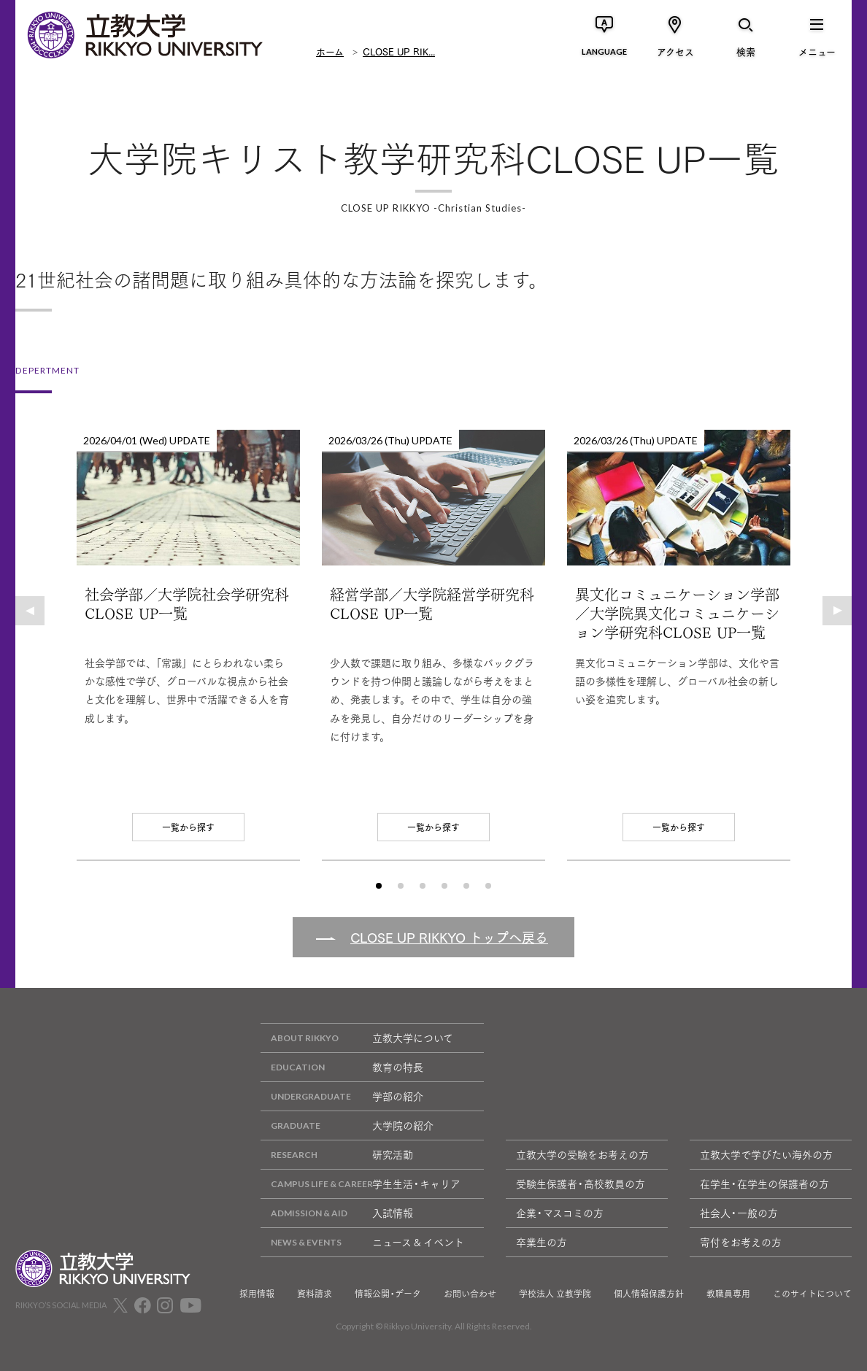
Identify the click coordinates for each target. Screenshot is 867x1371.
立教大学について (357, 1038)
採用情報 (256, 1293)
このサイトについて (812, 1293)
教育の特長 (342, 1067)
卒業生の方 (541, 1242)
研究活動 (337, 1154)
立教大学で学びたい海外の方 (766, 1154)
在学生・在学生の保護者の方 (764, 1183)
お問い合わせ (470, 1293)
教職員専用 (728, 1293)
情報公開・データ (388, 1293)
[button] (30, 610)
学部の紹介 (342, 1096)
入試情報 (337, 1213)
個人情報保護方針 (649, 1293)
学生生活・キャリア (361, 1184)
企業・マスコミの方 (560, 1212)
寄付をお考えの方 (741, 1242)
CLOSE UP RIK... (399, 51)
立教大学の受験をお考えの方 (582, 1154)
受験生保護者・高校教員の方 (580, 1183)
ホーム (330, 51)
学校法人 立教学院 (555, 1293)
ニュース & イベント (362, 1242)
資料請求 (314, 1293)
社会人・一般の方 (739, 1212)
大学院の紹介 (347, 1125)
